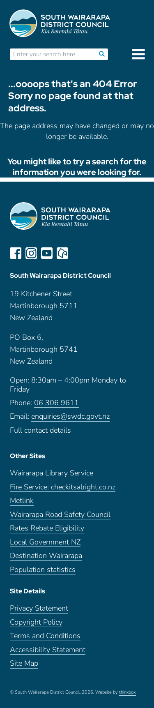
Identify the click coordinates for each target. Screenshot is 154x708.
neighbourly (62, 253)
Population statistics (43, 569)
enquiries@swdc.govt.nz (70, 416)
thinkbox (127, 692)
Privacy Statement (39, 608)
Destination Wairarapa (46, 555)
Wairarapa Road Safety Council (60, 514)
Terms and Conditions (45, 636)
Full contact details (40, 430)
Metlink (22, 500)
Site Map (24, 663)
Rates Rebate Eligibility (47, 528)
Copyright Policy (36, 622)
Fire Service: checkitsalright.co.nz (62, 487)
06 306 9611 (56, 403)
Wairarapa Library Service (51, 473)
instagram (31, 253)
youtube (47, 253)
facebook (15, 253)
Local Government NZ (45, 542)
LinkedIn (78, 253)
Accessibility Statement (47, 650)
